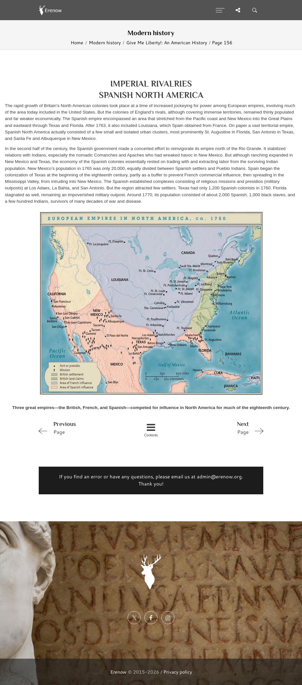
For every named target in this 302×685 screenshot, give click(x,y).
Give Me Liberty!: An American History (166, 42)
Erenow (118, 671)
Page (80, 427)
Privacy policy (177, 671)
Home (77, 42)
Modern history (105, 42)
